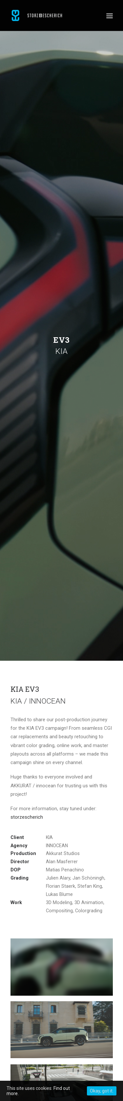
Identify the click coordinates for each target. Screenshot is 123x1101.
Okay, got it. (101, 1090)
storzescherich (26, 813)
